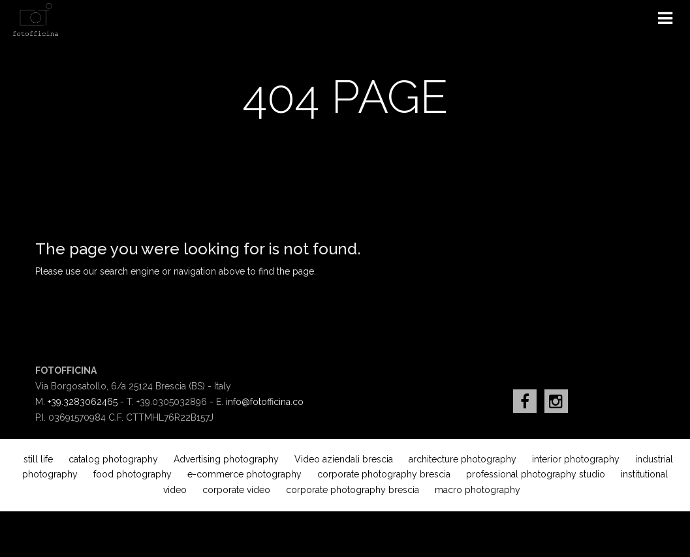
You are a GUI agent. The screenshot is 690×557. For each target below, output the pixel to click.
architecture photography (462, 459)
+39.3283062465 (83, 402)
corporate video (236, 490)
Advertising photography (226, 459)
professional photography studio (535, 474)
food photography (132, 474)
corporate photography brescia (383, 474)
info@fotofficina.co (265, 402)
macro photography (477, 490)
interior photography (575, 459)
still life (38, 459)
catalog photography (113, 459)
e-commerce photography (244, 474)
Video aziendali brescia (343, 459)
